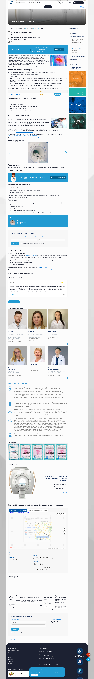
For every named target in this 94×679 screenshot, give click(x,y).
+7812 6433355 (67, 2)
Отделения (33, 7)
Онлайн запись (78, 2)
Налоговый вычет (12, 648)
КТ (14, 7)
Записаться (57, 94)
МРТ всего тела (75, 62)
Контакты (10, 663)
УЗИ (24, 7)
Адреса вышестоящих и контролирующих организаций (16, 668)
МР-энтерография (76, 52)
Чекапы (28, 7)
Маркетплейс (48, 7)
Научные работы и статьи (14, 650)
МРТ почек (74, 50)
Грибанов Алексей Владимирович (25, 221)
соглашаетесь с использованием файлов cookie (51, 672)
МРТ (12, 7)
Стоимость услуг (42, 267)
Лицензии (10, 661)
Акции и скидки (46, 270)
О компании (72, 7)
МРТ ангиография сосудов (78, 56)
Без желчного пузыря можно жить (48, 597)
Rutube (50, 664)
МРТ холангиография (14, 94)
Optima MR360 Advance (31, 255)
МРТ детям (74, 64)
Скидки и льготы (55, 270)
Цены (57, 7)
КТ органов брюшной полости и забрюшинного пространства (36, 134)
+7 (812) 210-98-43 (56, 622)
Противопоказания (20, 28)
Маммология (19, 7)
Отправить (15, 243)
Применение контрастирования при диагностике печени (61, 598)
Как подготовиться (43, 138)
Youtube (56, 664)
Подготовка (30, 28)
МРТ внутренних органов (77, 36)
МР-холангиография (77, 48)
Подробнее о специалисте (14, 341)
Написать (77, 93)
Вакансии (10, 659)
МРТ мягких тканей (76, 59)
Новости (10, 653)
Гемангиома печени (22, 596)
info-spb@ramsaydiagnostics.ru (17, 564)
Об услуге (10, 28)
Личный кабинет (81, 7)
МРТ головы (74, 28)
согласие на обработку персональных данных (34, 243)
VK (40, 664)
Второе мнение (40, 7)
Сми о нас (10, 655)
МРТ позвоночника (76, 31)
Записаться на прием (17, 343)
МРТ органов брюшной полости (77, 40)
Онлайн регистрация (64, 7)
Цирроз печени (11, 596)
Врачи (53, 7)
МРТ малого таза (76, 42)
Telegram (44, 664)
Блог (9, 657)
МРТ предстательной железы (77, 45)
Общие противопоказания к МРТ (24, 132)
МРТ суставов (74, 33)
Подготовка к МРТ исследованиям (76, 68)
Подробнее (65, 492)
